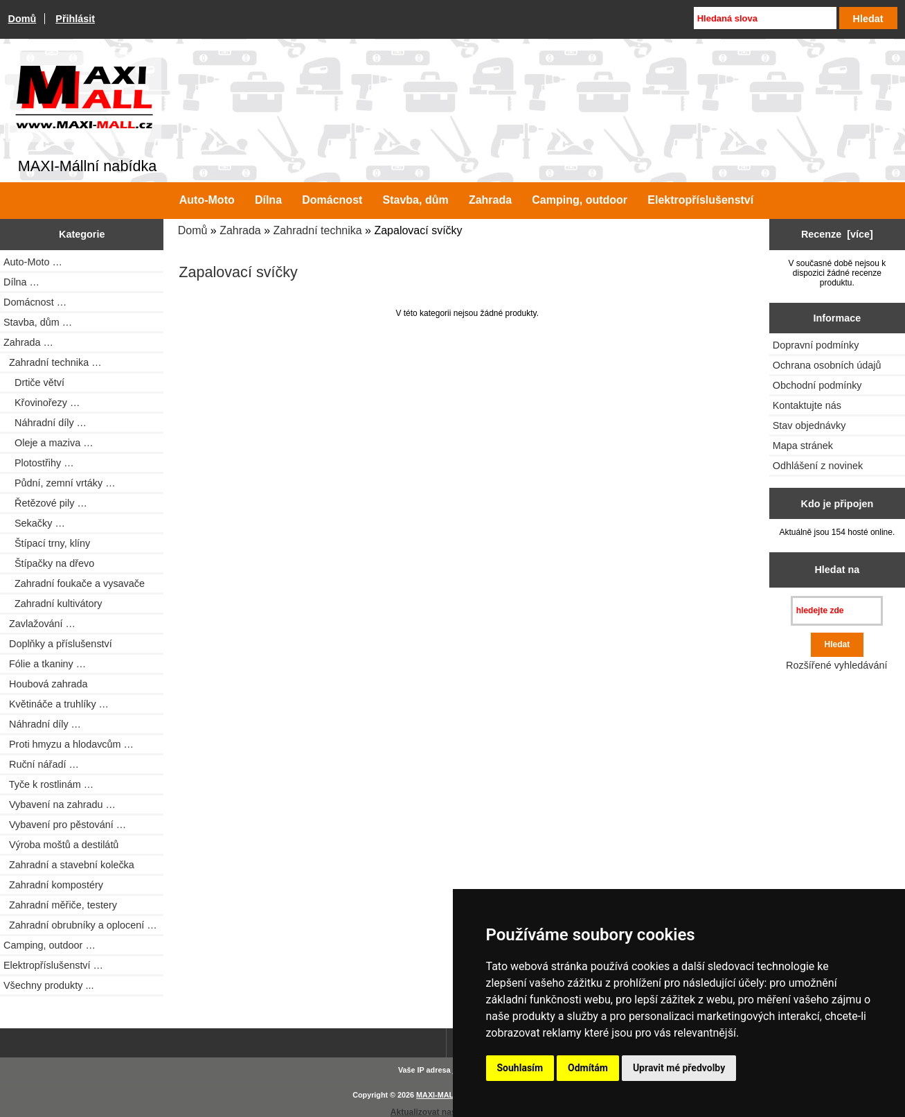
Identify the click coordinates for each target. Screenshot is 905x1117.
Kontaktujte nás (807, 405)
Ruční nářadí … (41, 764)
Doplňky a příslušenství (57, 643)
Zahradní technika (318, 230)
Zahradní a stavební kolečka (68, 864)
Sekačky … (34, 523)
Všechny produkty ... (48, 985)
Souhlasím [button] (520, 1067)
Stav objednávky (809, 425)
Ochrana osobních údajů (827, 365)
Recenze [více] (837, 234)
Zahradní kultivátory (52, 603)
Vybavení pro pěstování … (64, 824)
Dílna (268, 200)
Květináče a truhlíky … (56, 704)
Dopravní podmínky (816, 345)
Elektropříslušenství (700, 200)
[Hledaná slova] (765, 18)
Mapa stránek (803, 445)
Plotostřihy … (38, 462)
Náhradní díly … (45, 422)
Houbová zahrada (45, 683)
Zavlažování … (39, 623)
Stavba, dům (416, 200)
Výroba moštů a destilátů (60, 844)
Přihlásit (75, 18)
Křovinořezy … (41, 402)
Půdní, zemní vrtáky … (59, 483)
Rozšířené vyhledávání (836, 665)
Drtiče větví (33, 382)
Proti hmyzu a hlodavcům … (68, 744)
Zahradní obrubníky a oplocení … (80, 925)
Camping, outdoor (579, 200)
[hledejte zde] (837, 611)
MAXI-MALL (437, 1095)
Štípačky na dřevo (48, 563)
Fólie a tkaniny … (44, 663)
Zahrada (240, 230)
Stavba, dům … (37, 322)
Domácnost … (34, 302)
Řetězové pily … (45, 503)
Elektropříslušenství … (53, 965)
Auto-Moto (207, 200)
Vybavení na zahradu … (59, 804)
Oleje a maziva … (48, 442)
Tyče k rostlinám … (48, 784)
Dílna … (21, 282)
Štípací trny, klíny (46, 543)
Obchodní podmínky (817, 385)
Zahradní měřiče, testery (60, 905)
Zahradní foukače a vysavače (74, 583)
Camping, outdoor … (49, 945)
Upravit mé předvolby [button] (679, 1067)
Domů (22, 18)
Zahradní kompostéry (53, 884)
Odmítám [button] (588, 1067)
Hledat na (836, 569)
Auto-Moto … (32, 261)
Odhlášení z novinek (818, 465)
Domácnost (332, 200)
